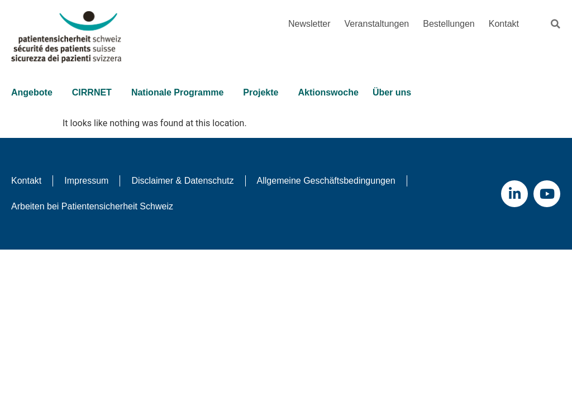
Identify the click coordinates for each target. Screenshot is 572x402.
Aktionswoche (328, 92)
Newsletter (309, 23)
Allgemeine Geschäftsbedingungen (326, 180)
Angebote (34, 92)
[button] (555, 24)
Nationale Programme (180, 92)
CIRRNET (94, 92)
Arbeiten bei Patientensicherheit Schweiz (92, 206)
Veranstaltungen (377, 23)
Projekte (263, 92)
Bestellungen (449, 23)
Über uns (395, 92)
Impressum (86, 180)
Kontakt (504, 23)
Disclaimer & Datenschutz (182, 180)
